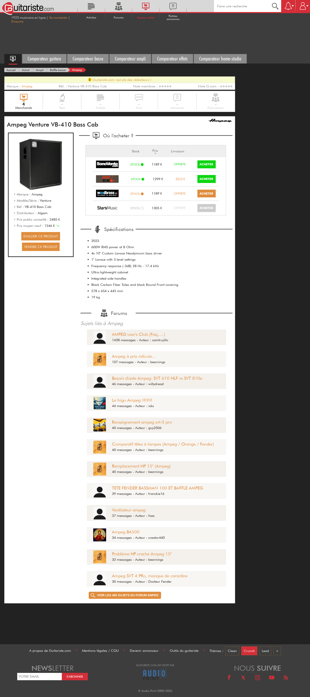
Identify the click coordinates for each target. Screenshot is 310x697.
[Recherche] (275, 6)
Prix (155, 151)
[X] (243, 678)
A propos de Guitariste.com (50, 651)
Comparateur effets (172, 59)
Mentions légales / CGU (100, 651)
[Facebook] (229, 678)
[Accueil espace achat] (13, 59)
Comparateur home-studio (220, 59)
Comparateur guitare (44, 59)
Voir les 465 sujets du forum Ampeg (124, 595)
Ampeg (27, 86)
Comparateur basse (88, 59)
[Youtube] (272, 678)
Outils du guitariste (184, 651)
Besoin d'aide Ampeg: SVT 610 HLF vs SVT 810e (157, 378)
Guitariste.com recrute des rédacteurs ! (119, 80)
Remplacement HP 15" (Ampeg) (141, 466)
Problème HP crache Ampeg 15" (142, 553)
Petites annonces (173, 17)
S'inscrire (17, 21)
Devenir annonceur (144, 651)
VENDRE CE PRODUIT (40, 247)
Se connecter (58, 18)
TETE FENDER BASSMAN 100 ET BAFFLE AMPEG (157, 488)
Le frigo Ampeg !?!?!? (132, 400)
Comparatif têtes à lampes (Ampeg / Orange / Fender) (163, 444)
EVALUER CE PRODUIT (40, 236)
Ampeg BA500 (126, 531)
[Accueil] (11, 70)
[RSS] (286, 678)
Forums (119, 17)
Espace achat (146, 17)
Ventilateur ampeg (129, 510)
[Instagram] (257, 678)
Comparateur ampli (130, 59)
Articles (91, 17)
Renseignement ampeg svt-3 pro (142, 422)
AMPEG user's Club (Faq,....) (138, 334)
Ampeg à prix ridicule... (134, 356)
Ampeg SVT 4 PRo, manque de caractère (150, 575)
